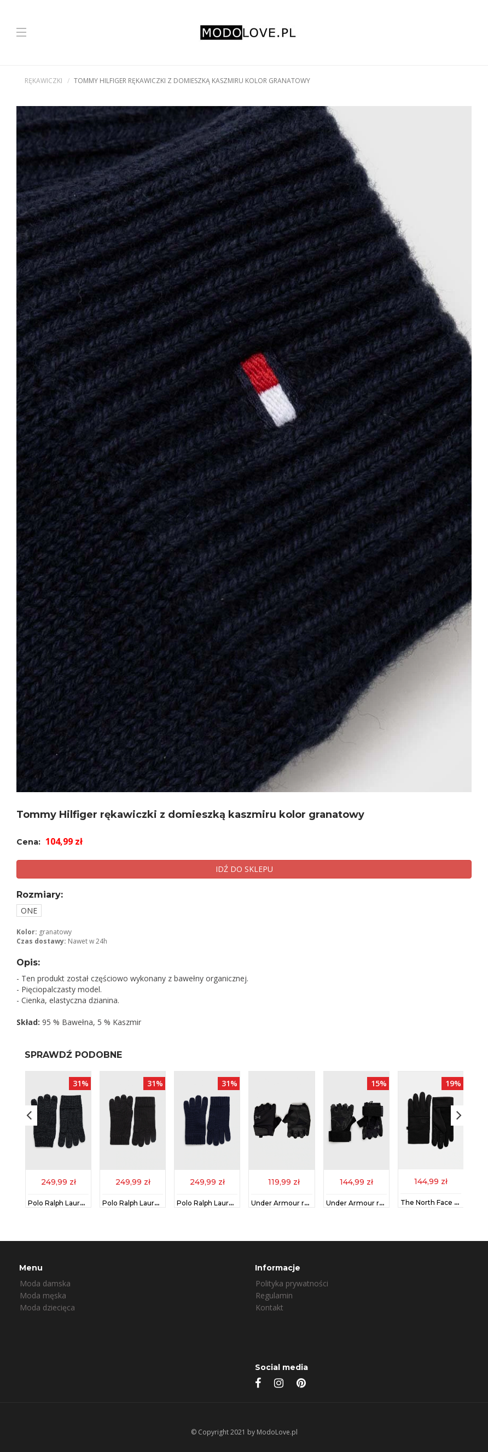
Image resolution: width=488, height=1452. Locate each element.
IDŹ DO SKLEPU (244, 869)
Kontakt (269, 1307)
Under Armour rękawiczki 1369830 (383, 1202)
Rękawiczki (43, 80)
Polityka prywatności (291, 1283)
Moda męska (43, 1295)
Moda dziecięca (47, 1307)
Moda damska (45, 1283)
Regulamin (274, 1295)
